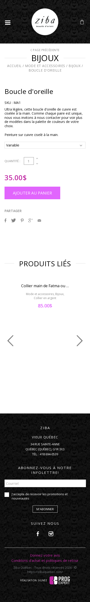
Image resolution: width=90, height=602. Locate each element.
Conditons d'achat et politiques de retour (45, 560)
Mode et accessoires (45, 65)
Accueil (14, 65)
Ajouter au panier (32, 193)
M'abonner (45, 509)
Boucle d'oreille (45, 70)
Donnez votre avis (45, 555)
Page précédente (45, 50)
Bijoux (74, 65)
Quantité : (12, 161)
